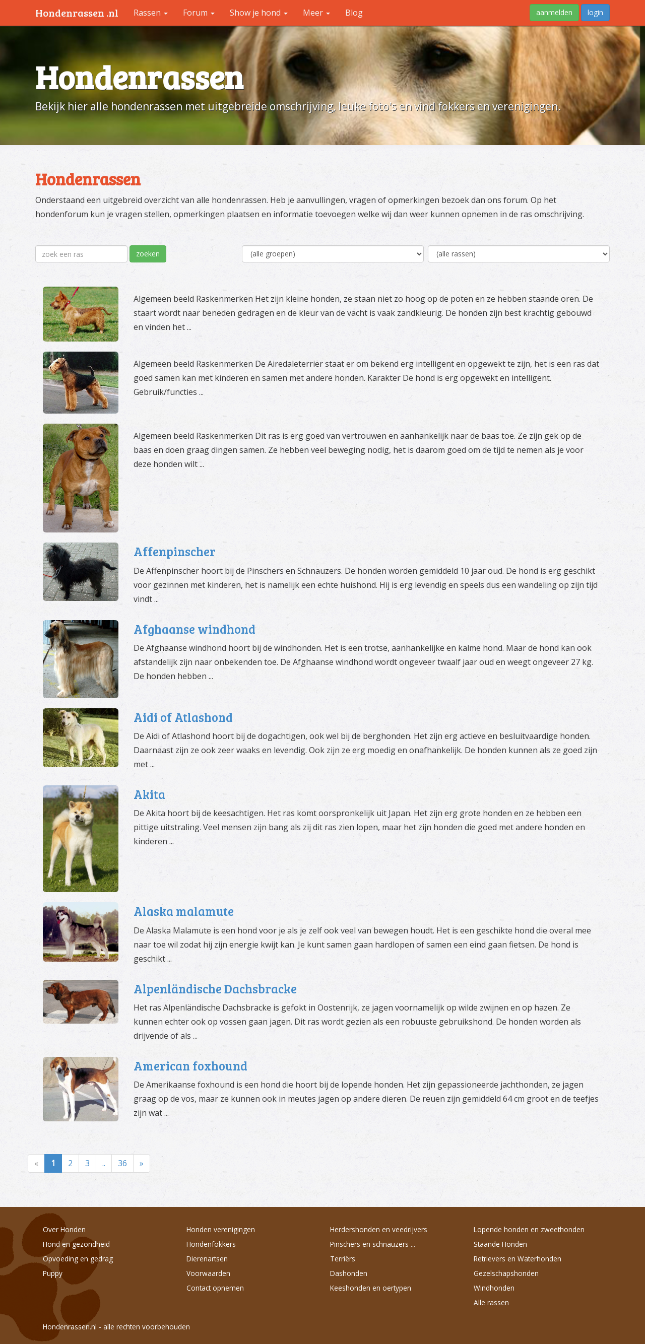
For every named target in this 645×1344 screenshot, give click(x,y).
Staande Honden (500, 1244)
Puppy (52, 1273)
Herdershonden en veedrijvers (378, 1229)
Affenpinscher (175, 551)
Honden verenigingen (220, 1229)
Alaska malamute (184, 911)
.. (103, 1163)
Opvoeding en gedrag (78, 1258)
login (595, 12)
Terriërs (342, 1258)
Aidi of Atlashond (183, 717)
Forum (199, 12)
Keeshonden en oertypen (370, 1288)
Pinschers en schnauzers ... (372, 1244)
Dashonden (348, 1273)
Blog (354, 12)
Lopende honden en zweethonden (529, 1229)
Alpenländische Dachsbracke (215, 988)
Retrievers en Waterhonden (517, 1258)
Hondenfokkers (211, 1244)
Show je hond (259, 12)
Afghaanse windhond (194, 629)
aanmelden (554, 12)
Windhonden (494, 1288)
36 (122, 1163)
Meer (316, 12)
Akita (149, 794)
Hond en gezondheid (76, 1244)
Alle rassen (491, 1302)
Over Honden (64, 1229)
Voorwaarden (208, 1273)
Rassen (151, 12)
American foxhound (190, 1065)
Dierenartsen (207, 1258)
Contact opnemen (215, 1288)
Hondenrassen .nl (76, 13)
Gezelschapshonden (506, 1273)
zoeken (148, 253)
